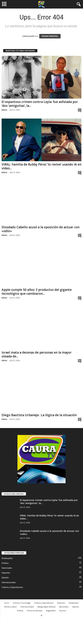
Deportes (6, 573)
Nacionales (7, 568)
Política (5, 563)
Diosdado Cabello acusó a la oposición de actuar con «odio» (40, 229)
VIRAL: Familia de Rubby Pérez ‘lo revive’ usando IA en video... (41, 166)
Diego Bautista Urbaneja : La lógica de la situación (39, 415)
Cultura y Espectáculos (12, 587)
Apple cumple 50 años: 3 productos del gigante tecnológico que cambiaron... (37, 292)
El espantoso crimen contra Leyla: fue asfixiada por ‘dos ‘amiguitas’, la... (40, 104)
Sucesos (62, 610)
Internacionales (9, 582)
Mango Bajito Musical (46, 606)
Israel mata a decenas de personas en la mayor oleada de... (37, 354)
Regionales (50, 610)
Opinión (5, 577)
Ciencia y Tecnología (21, 603)
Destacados (7, 558)
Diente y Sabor (10, 606)
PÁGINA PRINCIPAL (50, 36)
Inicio (6, 603)
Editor (4, 110)
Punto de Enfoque (34, 610)
